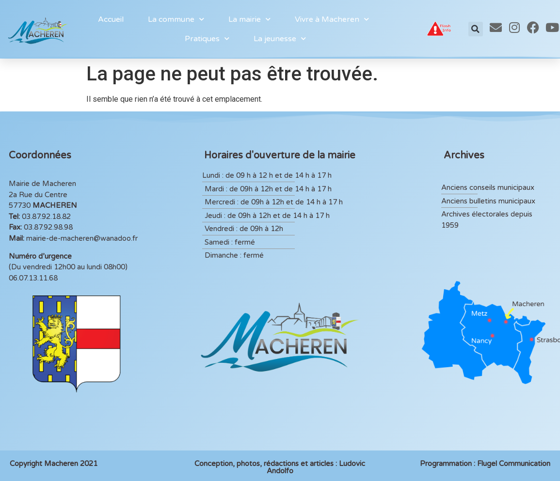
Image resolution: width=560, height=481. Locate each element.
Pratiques (207, 38)
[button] (475, 29)
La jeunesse (280, 38)
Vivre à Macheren (332, 19)
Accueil (111, 19)
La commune (176, 19)
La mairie (249, 19)
